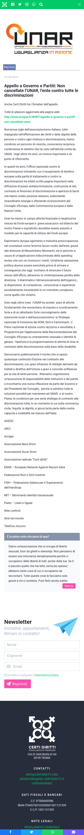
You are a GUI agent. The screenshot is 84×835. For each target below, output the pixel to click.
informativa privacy (47, 675)
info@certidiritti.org (42, 774)
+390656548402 (42, 783)
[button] (79, 4)
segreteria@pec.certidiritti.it (42, 779)
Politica (9, 67)
